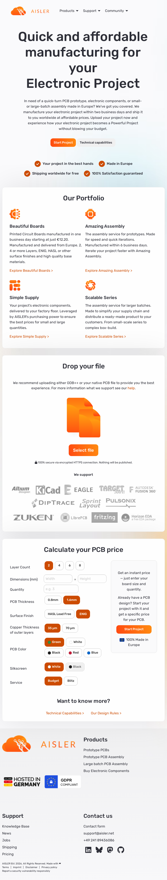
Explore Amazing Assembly (107, 270)
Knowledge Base (15, 826)
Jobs (6, 840)
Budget (53, 681)
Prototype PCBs (96, 750)
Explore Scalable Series (104, 336)
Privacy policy (49, 867)
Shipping (9, 847)
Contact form (94, 826)
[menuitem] (30, 11)
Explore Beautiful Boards (30, 270)
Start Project (63, 142)
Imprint (17, 867)
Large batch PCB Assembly (106, 764)
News (6, 833)
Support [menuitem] (89, 11)
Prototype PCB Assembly (104, 757)
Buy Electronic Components (106, 771)
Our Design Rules (105, 713)
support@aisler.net (99, 833)
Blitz (70, 681)
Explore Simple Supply (28, 336)
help (131, 388)
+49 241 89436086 (99, 840)
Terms (5, 867)
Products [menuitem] (67, 11)
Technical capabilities (96, 142)
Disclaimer (31, 867)
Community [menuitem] (114, 11)
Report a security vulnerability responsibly (26, 871)
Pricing (8, 854)
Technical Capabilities (63, 713)
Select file (83, 450)
